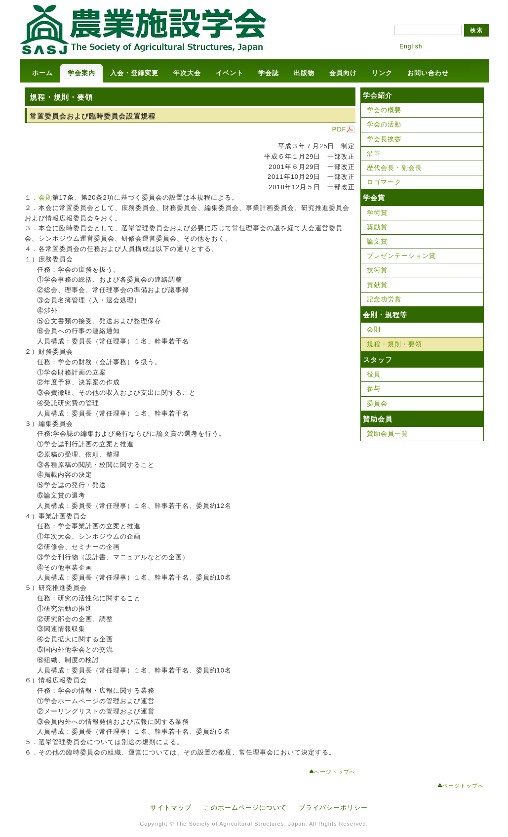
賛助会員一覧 (387, 433)
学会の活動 (384, 124)
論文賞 (377, 241)
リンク (382, 73)
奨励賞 (377, 227)
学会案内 (81, 73)
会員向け (343, 73)
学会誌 (268, 73)
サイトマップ (171, 807)
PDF (339, 129)
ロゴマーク (384, 182)
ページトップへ (334, 772)
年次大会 (187, 73)
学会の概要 (384, 110)
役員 (374, 374)
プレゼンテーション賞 (401, 255)
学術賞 (377, 212)
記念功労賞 (384, 299)
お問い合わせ (428, 73)
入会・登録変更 (134, 73)
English (410, 46)
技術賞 (377, 270)
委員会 (377, 403)
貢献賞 (377, 285)
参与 (374, 388)
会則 (45, 197)
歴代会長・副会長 (394, 167)
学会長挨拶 (384, 139)
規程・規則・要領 (394, 344)
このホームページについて (245, 807)
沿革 (374, 153)
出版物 (304, 73)
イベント (229, 73)
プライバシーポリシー (333, 807)
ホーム (42, 73)
